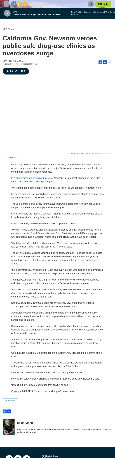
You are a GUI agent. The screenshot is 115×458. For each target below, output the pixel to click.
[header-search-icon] (91, 4)
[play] (7, 13)
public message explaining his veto (34, 178)
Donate (104, 4)
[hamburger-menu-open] (6, 4)
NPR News (8, 29)
